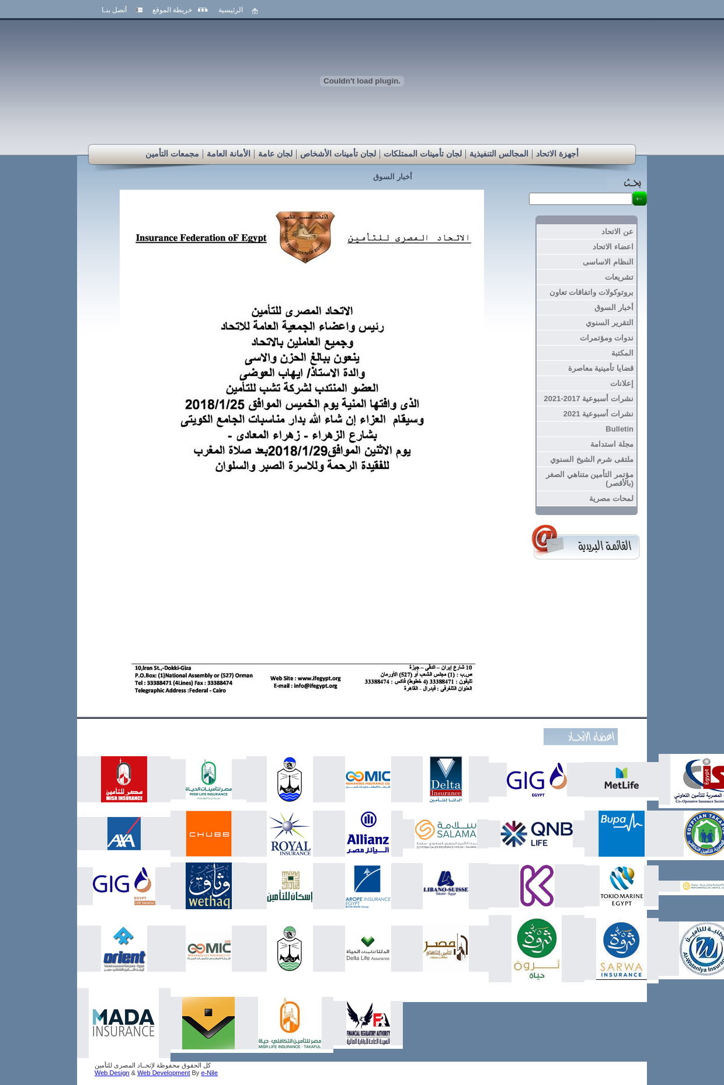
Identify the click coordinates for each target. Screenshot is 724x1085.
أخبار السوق (392, 176)
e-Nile (209, 1072)
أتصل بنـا (114, 10)
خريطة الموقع (172, 10)
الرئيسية (230, 10)
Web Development (163, 1072)
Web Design (112, 1072)
